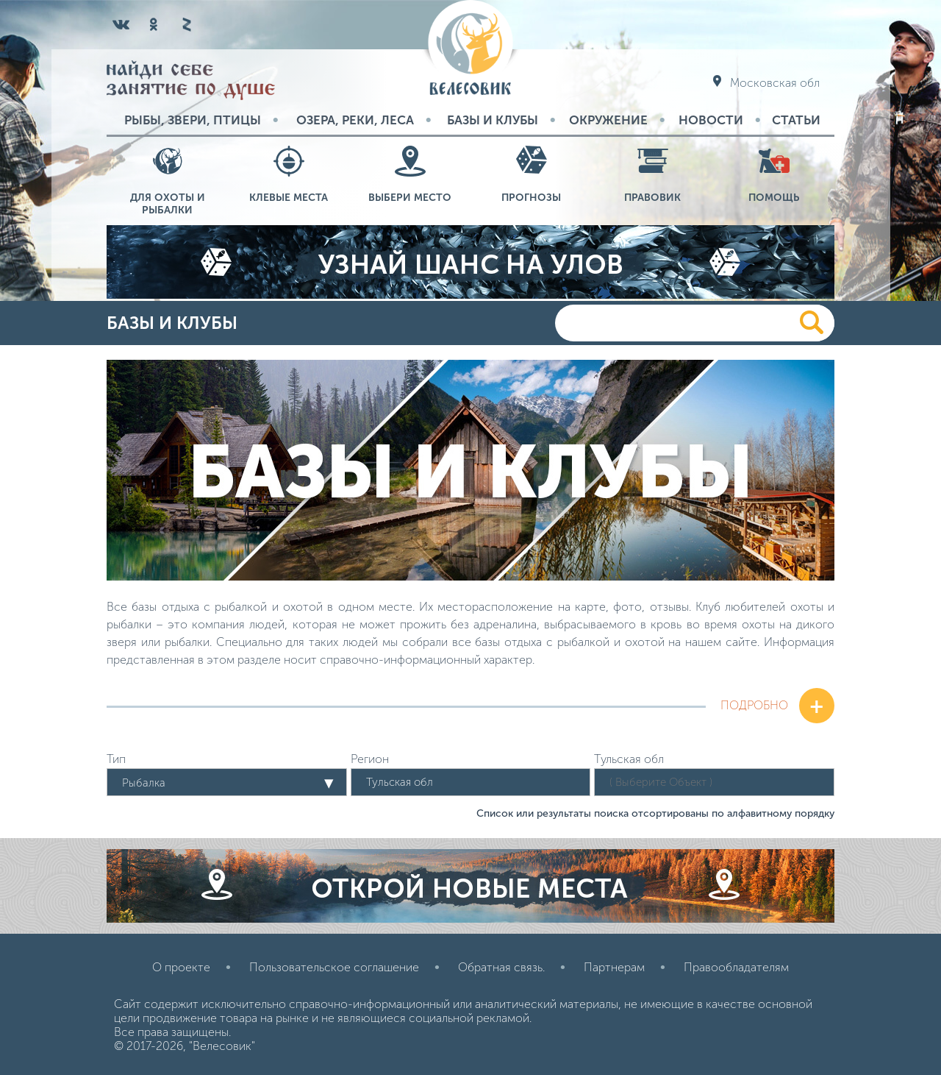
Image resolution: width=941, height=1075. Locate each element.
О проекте (181, 967)
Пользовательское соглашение (334, 967)
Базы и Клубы (492, 120)
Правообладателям (736, 967)
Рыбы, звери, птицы (192, 120)
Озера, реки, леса (355, 120)
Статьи (796, 120)
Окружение (608, 120)
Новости (711, 120)
